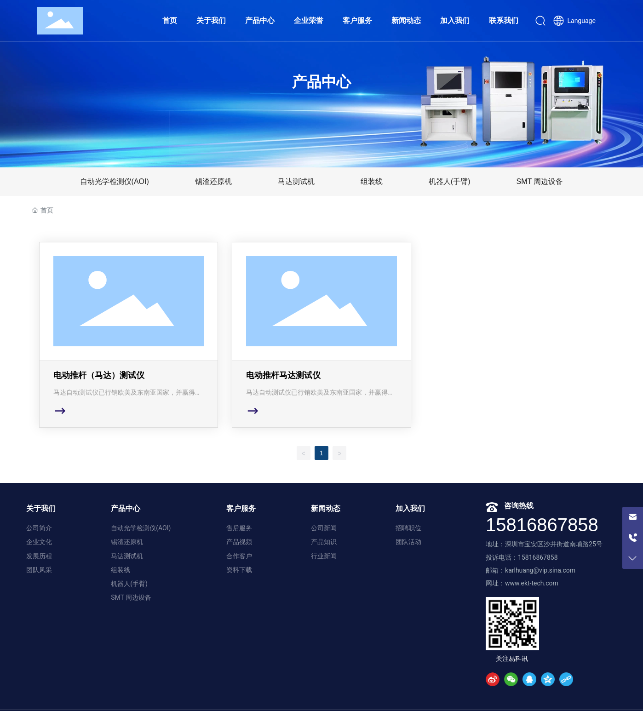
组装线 (372, 181)
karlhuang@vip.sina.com (540, 570)
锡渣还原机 (213, 181)
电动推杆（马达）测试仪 (129, 334)
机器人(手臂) (450, 181)
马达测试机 (296, 181)
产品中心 (321, 82)
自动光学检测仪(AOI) (114, 181)
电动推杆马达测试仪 (321, 334)
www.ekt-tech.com (531, 583)
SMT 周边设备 (539, 181)
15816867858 (542, 525)
